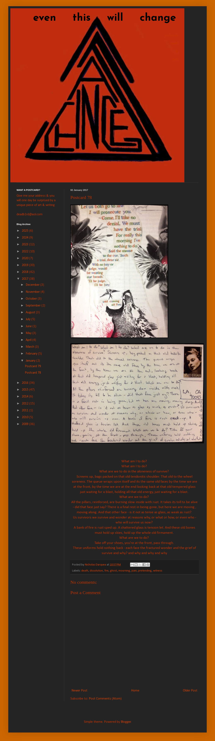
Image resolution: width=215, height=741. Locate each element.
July (28, 319)
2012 (25, 403)
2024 (25, 237)
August (31, 312)
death (84, 570)
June (29, 326)
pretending (145, 570)
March (30, 347)
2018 (25, 272)
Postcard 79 (33, 366)
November (33, 292)
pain (134, 570)
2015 (25, 389)
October (32, 298)
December (33, 285)
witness (157, 570)
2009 (25, 424)
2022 (25, 251)
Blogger (126, 722)
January (31, 360)
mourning (124, 570)
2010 (25, 417)
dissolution (96, 570)
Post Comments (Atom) (105, 698)
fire (106, 570)
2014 (25, 396)
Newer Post (79, 690)
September (33, 305)
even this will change (96, 18)
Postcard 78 (33, 372)
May (29, 333)
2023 (25, 244)
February (32, 353)
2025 (25, 230)
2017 (25, 279)
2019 (25, 265)
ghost (113, 570)
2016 (25, 383)
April (29, 340)
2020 (25, 258)
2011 (25, 410)
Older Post (190, 690)
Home (135, 690)
